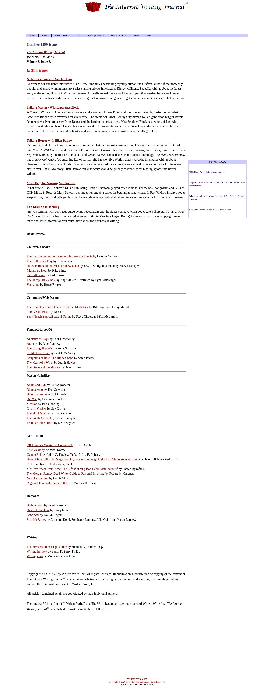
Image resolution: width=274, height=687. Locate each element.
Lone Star (33, 515)
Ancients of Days (38, 339)
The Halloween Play (39, 261)
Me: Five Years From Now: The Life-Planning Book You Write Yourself (72, 469)
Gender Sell (34, 454)
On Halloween (36, 275)
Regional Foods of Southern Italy (48, 483)
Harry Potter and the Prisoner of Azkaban (53, 266)
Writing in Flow (37, 551)
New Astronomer (37, 478)
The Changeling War (40, 348)
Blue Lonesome (37, 394)
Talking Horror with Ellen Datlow (49, 140)
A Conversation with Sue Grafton (49, 79)
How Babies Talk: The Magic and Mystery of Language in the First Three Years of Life (82, 459)
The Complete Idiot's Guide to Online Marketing (57, 307)
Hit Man (32, 399)
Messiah (32, 404)
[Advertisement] (137, 22)
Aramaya (32, 343)
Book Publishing (62, 35)
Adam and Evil (36, 385)
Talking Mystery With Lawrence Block (53, 107)
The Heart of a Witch (40, 362)
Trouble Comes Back (40, 423)
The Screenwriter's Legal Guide (47, 547)
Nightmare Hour (37, 270)
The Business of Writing (43, 207)
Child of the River (38, 353)
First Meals (34, 450)
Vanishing (33, 284)
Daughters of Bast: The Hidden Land (50, 358)
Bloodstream (35, 389)
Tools (148, 35)
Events (136, 35)
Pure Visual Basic (38, 312)
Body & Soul (35, 505)
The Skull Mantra (38, 413)
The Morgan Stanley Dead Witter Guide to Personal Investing (66, 473)
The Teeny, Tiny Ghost (41, 280)
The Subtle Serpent (39, 418)
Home (32, 35)
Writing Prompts (118, 35)
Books (45, 35)
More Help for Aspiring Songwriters (51, 183)
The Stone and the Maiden (43, 367)
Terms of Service (129, 684)
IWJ (79, 35)
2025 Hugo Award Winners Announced (207, 172)
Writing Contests (96, 35)
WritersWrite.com (137, 678)
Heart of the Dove (38, 510)
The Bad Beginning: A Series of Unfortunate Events (59, 256)
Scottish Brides (36, 519)
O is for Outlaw (36, 408)
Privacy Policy (146, 684)
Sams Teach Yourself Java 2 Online (49, 316)
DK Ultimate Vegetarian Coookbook (50, 445)
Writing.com (35, 556)
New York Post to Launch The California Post (210, 209)
